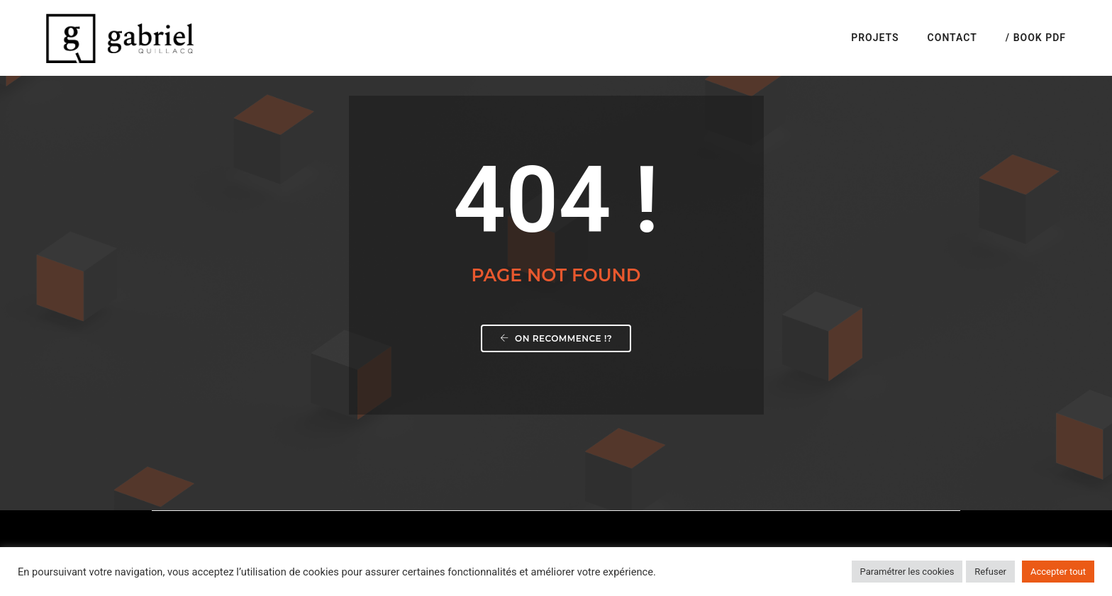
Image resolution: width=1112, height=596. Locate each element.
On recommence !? (556, 338)
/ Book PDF (1036, 37)
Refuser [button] (990, 571)
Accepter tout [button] (1058, 571)
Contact (952, 37)
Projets (875, 37)
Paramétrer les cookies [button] (907, 571)
